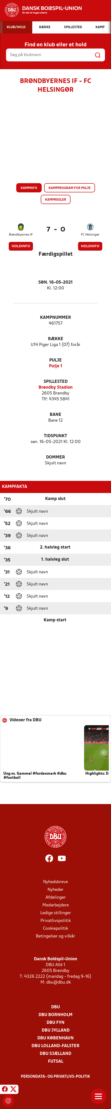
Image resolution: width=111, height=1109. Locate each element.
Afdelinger (56, 897)
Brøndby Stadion (56, 388)
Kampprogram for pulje (69, 188)
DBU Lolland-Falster (55, 1046)
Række (55, 339)
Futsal (55, 1062)
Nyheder (55, 890)
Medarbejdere (55, 905)
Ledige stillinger (55, 913)
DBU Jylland (56, 1030)
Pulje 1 (55, 366)
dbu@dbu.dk (58, 982)
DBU (55, 1007)
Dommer (55, 457)
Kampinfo (29, 188)
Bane (55, 415)
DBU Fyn (55, 1023)
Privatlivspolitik (55, 921)
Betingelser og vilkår (55, 936)
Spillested (56, 382)
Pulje (55, 360)
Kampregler (55, 199)
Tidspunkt (55, 436)
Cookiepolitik (55, 929)
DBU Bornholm (55, 1015)
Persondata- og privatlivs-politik (55, 1076)
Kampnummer (55, 318)
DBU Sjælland (55, 1054)
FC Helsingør (90, 234)
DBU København (55, 1038)
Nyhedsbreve (55, 882)
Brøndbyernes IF (21, 234)
